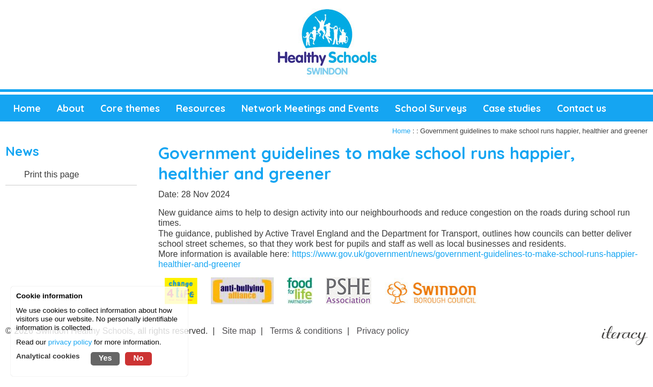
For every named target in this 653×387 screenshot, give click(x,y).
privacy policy (70, 342)
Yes (105, 358)
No (138, 358)
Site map (239, 330)
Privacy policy (383, 330)
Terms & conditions (306, 330)
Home (401, 131)
